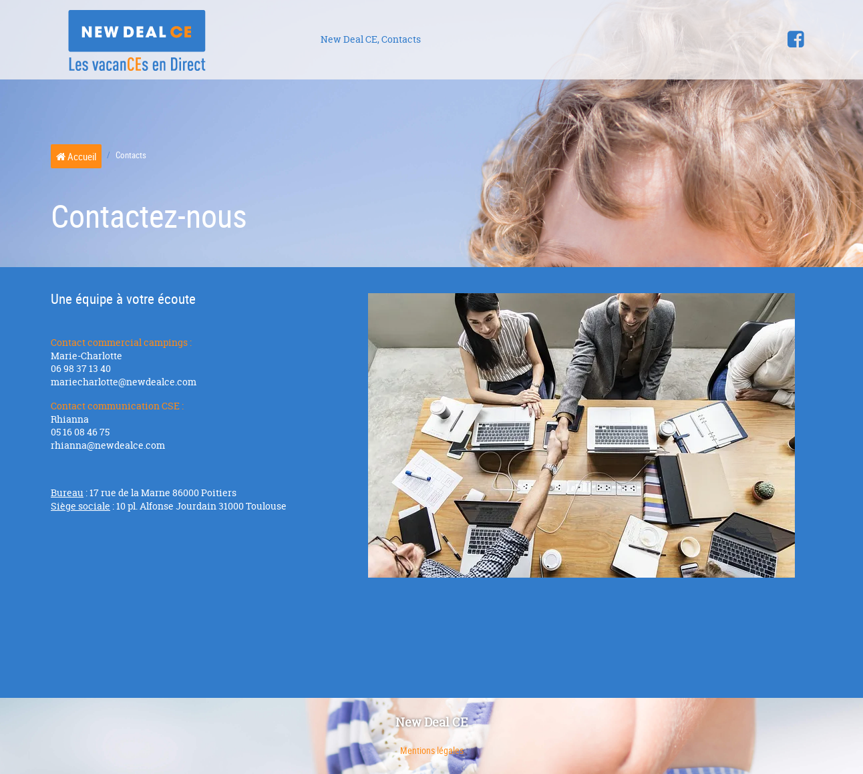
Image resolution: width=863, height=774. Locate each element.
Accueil (76, 156)
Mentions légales (432, 750)
